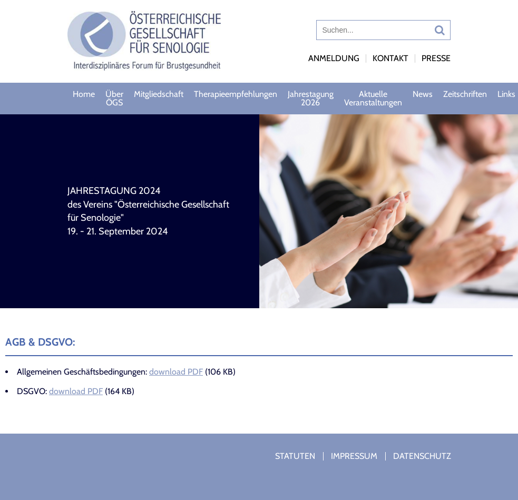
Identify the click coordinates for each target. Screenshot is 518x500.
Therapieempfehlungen (235, 94)
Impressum (354, 456)
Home (84, 94)
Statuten (295, 456)
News (423, 94)
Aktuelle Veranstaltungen (373, 98)
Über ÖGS (114, 98)
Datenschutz (422, 456)
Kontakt (390, 58)
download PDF (176, 372)
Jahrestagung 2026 (311, 98)
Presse (436, 58)
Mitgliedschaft (158, 94)
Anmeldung (333, 58)
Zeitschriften (465, 94)
